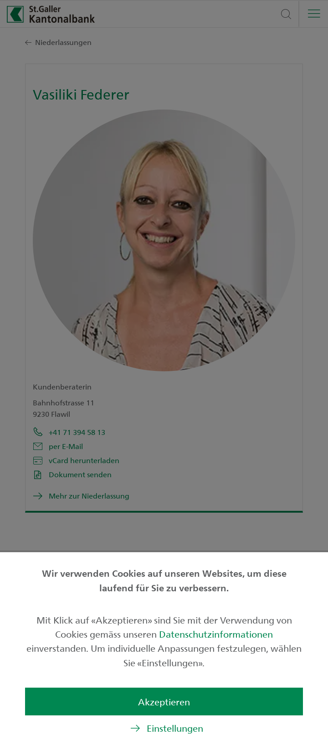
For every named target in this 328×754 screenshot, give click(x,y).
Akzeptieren (164, 701)
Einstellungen (175, 728)
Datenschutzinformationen (216, 634)
